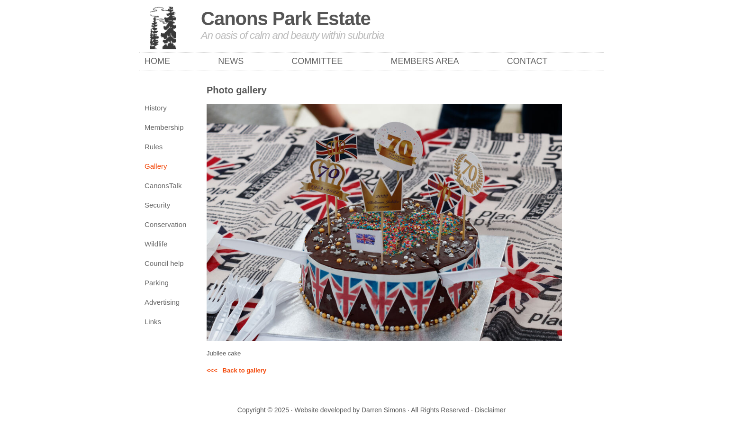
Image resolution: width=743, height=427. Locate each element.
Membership (164, 127)
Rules (154, 147)
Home (157, 61)
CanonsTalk (163, 186)
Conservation (165, 224)
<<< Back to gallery (236, 370)
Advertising (162, 302)
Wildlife (156, 244)
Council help (164, 263)
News (231, 61)
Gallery (156, 166)
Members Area (425, 61)
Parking (157, 283)
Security (157, 205)
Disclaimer (490, 410)
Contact (527, 61)
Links (153, 322)
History (156, 108)
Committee (317, 61)
